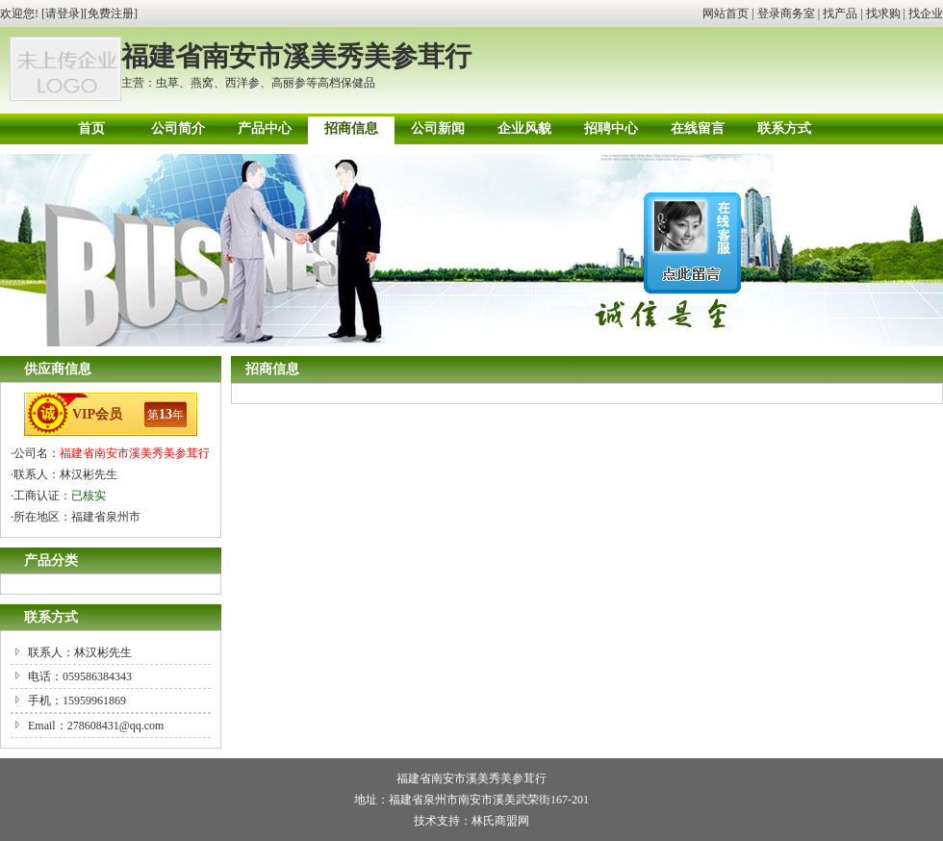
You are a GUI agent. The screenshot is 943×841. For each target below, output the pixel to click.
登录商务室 (786, 13)
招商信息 (351, 128)
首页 (91, 128)
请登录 (62, 13)
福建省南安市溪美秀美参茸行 (135, 453)
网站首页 (725, 13)
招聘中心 (611, 128)
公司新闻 (438, 128)
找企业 (925, 13)
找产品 (840, 13)
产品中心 (265, 128)
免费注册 (111, 13)
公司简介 (178, 128)
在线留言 (698, 128)
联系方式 (784, 128)
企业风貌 (524, 128)
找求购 (883, 13)
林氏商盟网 (500, 821)
